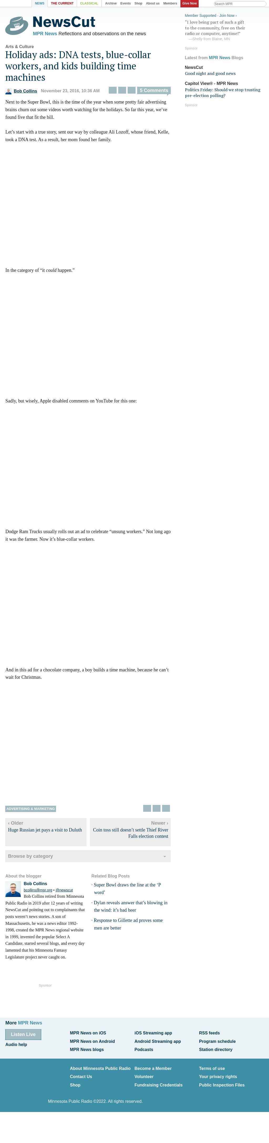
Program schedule (217, 1040)
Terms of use (212, 1066)
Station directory (215, 1048)
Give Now (190, 3)
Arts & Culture (19, 48)
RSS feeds (209, 1032)
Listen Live (23, 1034)
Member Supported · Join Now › (211, 15)
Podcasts (143, 1048)
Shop (75, 1081)
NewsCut (194, 66)
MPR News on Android (92, 1040)
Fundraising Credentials (158, 1081)
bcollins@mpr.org (38, 892)
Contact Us (81, 1073)
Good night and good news (210, 72)
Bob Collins (21, 92)
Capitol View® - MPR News (211, 82)
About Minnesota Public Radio (100, 1066)
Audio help (16, 1043)
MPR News (45, 34)
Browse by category (30, 857)
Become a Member (153, 1066)
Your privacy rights (218, 1073)
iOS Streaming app (153, 1032)
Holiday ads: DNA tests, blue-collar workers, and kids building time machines (78, 67)
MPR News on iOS (88, 1032)
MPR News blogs (87, 1048)
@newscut (64, 892)
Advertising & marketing (30, 810)
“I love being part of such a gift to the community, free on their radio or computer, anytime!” (224, 30)
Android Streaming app (157, 1040)
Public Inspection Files (222, 1081)
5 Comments (154, 92)
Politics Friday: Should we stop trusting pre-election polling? (222, 91)
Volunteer (144, 1073)
